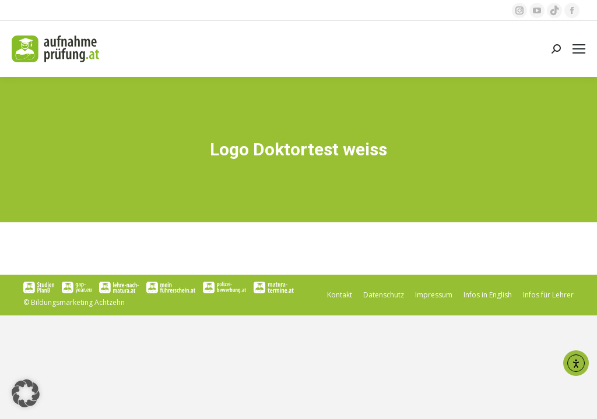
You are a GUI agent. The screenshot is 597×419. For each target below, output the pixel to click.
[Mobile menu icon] (579, 49)
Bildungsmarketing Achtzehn (78, 302)
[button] (25, 393)
